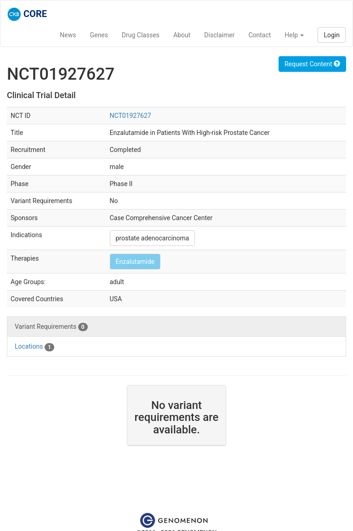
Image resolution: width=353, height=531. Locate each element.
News (68, 35)
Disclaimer (219, 35)
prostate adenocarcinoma (152, 238)
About (181, 35)
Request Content (312, 64)
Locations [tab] (34, 347)
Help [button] (294, 35)
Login (332, 35)
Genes (99, 35)
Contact (259, 35)
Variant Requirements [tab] (51, 327)
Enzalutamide (135, 261)
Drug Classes (140, 35)
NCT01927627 (130, 115)
